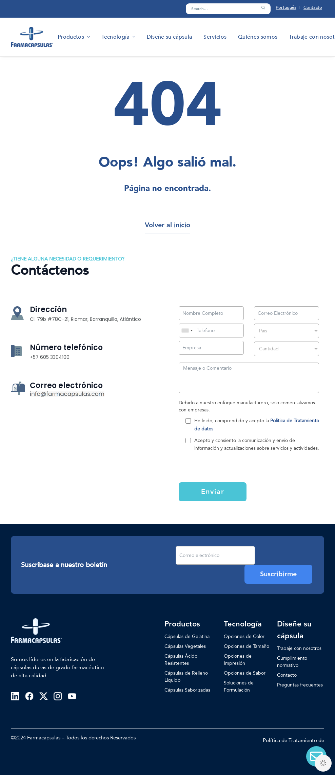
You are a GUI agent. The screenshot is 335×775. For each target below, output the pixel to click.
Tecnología (118, 37)
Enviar (212, 491)
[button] (263, 8)
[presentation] (220, 466)
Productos (74, 37)
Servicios (214, 37)
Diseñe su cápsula (169, 37)
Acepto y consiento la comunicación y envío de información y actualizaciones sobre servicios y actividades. (256, 444)
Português (286, 7)
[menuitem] (74, 37)
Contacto (312, 7)
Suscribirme (278, 574)
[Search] (228, 8)
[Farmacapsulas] (32, 37)
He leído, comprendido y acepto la (256, 425)
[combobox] (187, 330)
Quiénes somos (257, 37)
